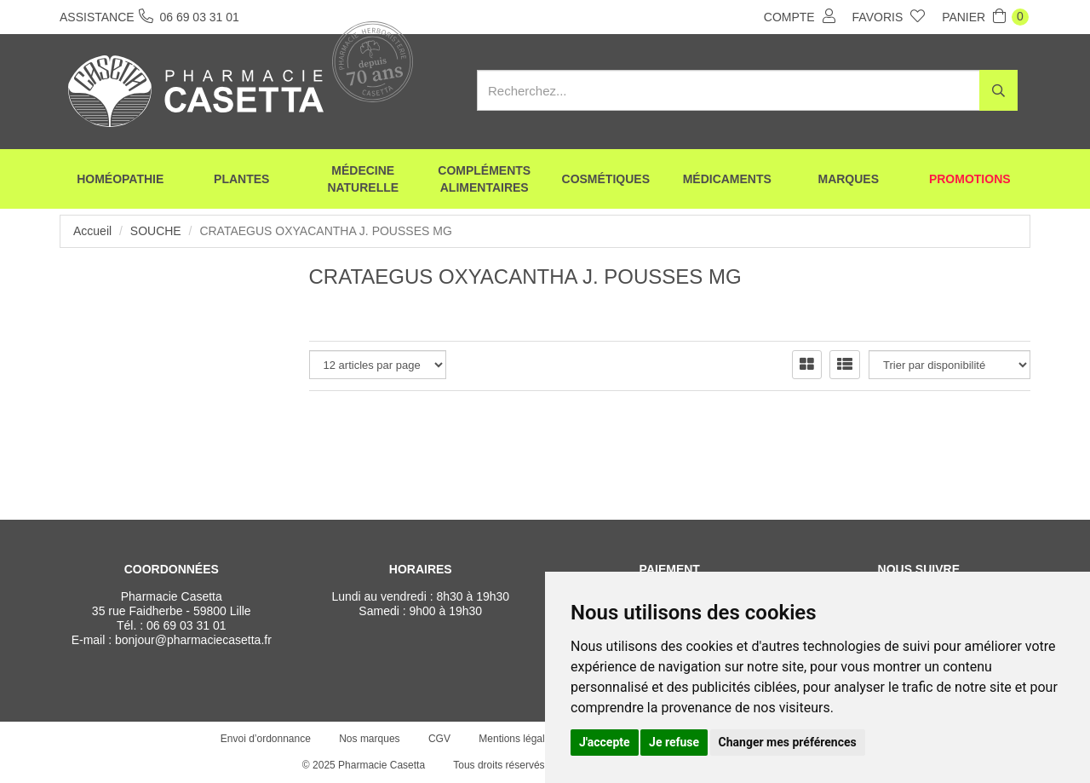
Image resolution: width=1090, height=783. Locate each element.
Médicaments (727, 179)
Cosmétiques (606, 179)
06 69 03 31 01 (186, 625)
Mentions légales (517, 739)
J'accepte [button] (604, 742)
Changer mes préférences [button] (788, 742)
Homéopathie (120, 179)
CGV (439, 739)
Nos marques (369, 739)
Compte (799, 16)
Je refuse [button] (674, 742)
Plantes (241, 179)
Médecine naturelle (363, 179)
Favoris (889, 16)
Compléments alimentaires (484, 179)
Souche (155, 231)
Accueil (92, 231)
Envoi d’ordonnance (266, 739)
